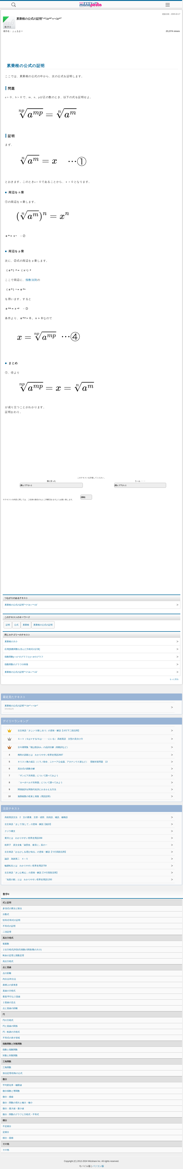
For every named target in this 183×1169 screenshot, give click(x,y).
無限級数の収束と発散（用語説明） (35, 796)
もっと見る (174, 679)
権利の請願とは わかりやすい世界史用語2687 (40, 755)
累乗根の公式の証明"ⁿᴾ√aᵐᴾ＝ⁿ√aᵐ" (78, 707)
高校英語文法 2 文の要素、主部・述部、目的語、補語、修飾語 (36, 817)
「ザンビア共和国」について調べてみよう (38, 775)
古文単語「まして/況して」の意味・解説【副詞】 (28, 824)
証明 (8, 625)
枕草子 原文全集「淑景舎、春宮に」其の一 (26, 845)
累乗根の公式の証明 (43, 625)
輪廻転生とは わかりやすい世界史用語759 (26, 865)
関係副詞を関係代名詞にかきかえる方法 (37, 789)
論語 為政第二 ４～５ (16, 859)
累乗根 (26, 625)
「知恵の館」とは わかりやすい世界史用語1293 (28, 879)
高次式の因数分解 (26, 768)
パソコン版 (98, 1166)
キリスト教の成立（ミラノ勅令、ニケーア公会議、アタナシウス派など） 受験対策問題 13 (62, 762)
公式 (16, 625)
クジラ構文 (10, 831)
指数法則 (31, 279)
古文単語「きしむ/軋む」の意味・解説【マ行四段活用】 (31, 872)
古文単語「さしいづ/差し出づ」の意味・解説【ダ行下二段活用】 (49, 730)
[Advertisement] (91, 44)
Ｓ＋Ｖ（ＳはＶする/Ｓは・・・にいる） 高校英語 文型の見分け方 (50, 739)
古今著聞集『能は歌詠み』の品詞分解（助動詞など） (43, 747)
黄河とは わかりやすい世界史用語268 (23, 838)
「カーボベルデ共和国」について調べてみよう (40, 782)
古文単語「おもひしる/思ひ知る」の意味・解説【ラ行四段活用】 (36, 852)
